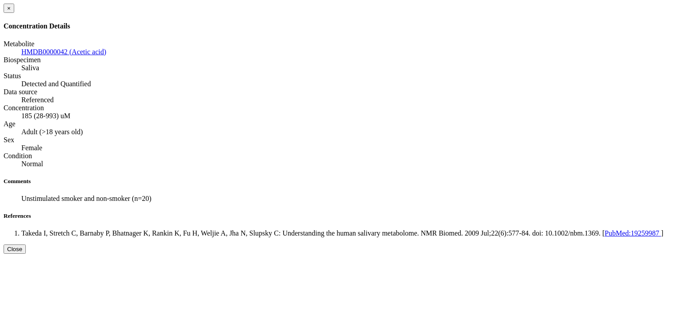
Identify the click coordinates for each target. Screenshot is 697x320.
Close (14, 249)
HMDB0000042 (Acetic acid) (63, 52)
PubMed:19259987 (633, 233)
